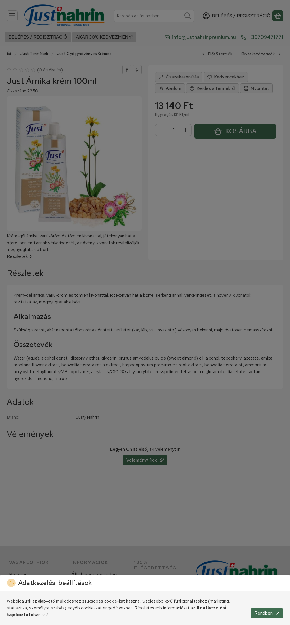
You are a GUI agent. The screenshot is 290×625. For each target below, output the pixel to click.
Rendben (267, 613)
